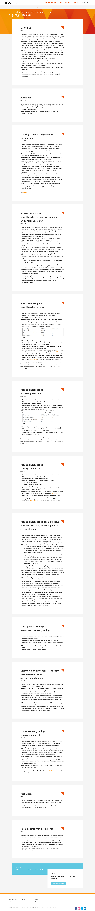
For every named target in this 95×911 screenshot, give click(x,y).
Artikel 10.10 (33, 359)
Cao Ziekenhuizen (50, 2)
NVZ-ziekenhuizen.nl (34, 907)
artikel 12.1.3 (48, 771)
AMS (60, 2)
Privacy (43, 907)
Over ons (37, 901)
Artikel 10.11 (33, 500)
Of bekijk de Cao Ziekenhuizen (58, 883)
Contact (76, 2)
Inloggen (85, 2)
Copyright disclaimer (51, 907)
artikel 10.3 (55, 352)
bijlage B (24, 192)
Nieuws (67, 2)
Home (12, 7)
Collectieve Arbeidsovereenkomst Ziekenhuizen (26, 7)
